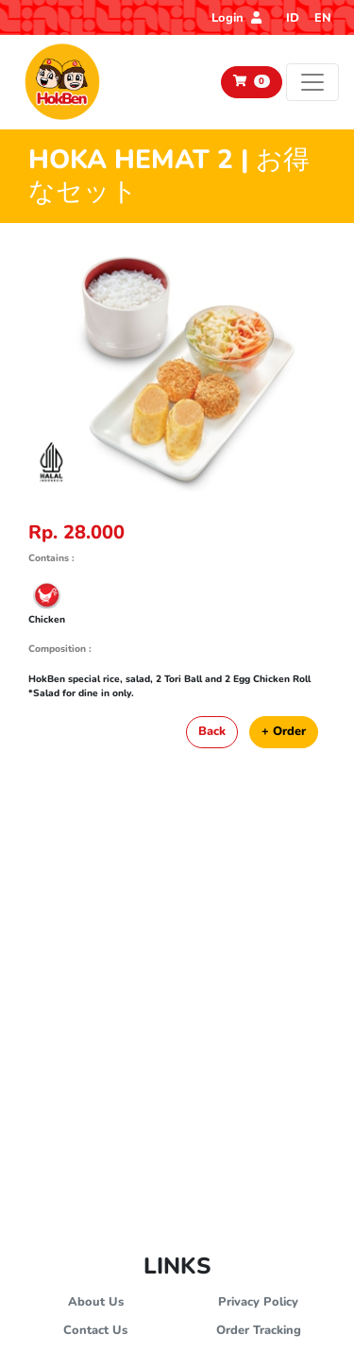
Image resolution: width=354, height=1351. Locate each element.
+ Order (283, 731)
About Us (96, 1301)
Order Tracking (258, 1330)
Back (212, 731)
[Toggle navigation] (312, 82)
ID (292, 17)
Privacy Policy (258, 1301)
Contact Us (95, 1330)
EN (322, 17)
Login (236, 17)
